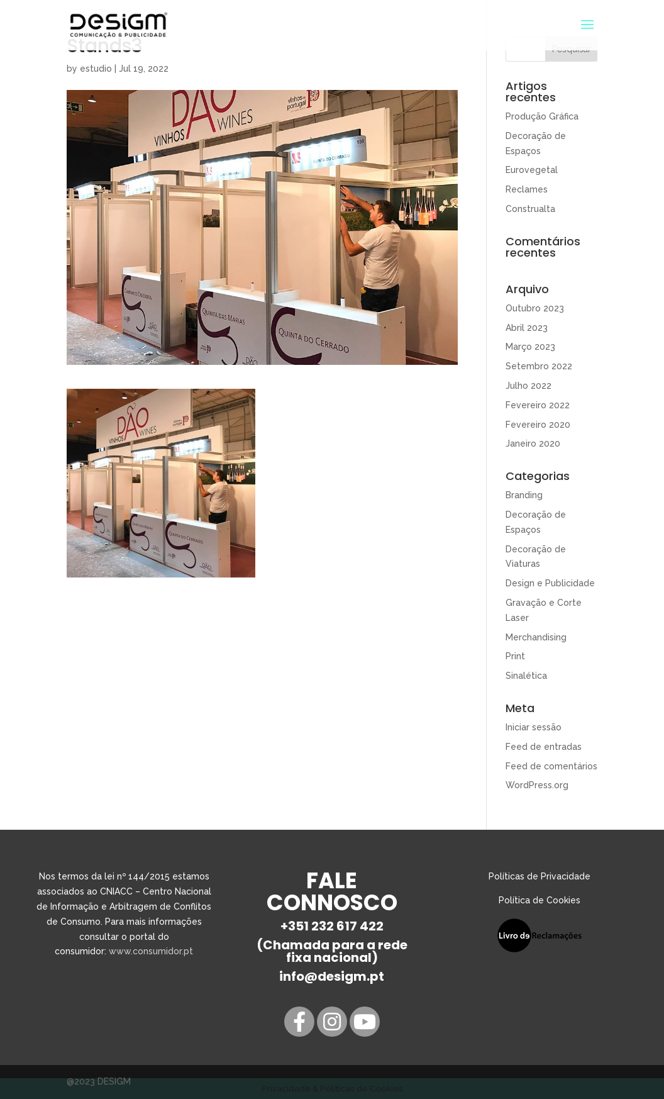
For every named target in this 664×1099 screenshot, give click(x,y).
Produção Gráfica (542, 116)
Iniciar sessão (534, 727)
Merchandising (536, 637)
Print (515, 656)
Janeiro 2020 (533, 443)
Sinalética (526, 676)
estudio (96, 69)
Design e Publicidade (550, 583)
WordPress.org (537, 785)
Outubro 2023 (535, 308)
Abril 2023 (527, 328)
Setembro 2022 (539, 366)
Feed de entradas (544, 747)
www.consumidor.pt (151, 951)
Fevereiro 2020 (538, 425)
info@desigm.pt (331, 976)
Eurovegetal (532, 170)
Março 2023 (530, 347)
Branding (524, 495)
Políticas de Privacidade (539, 876)
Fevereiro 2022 (538, 405)
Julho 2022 (528, 386)
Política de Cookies (539, 900)
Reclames (527, 189)
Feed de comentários (551, 766)
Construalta (530, 209)
